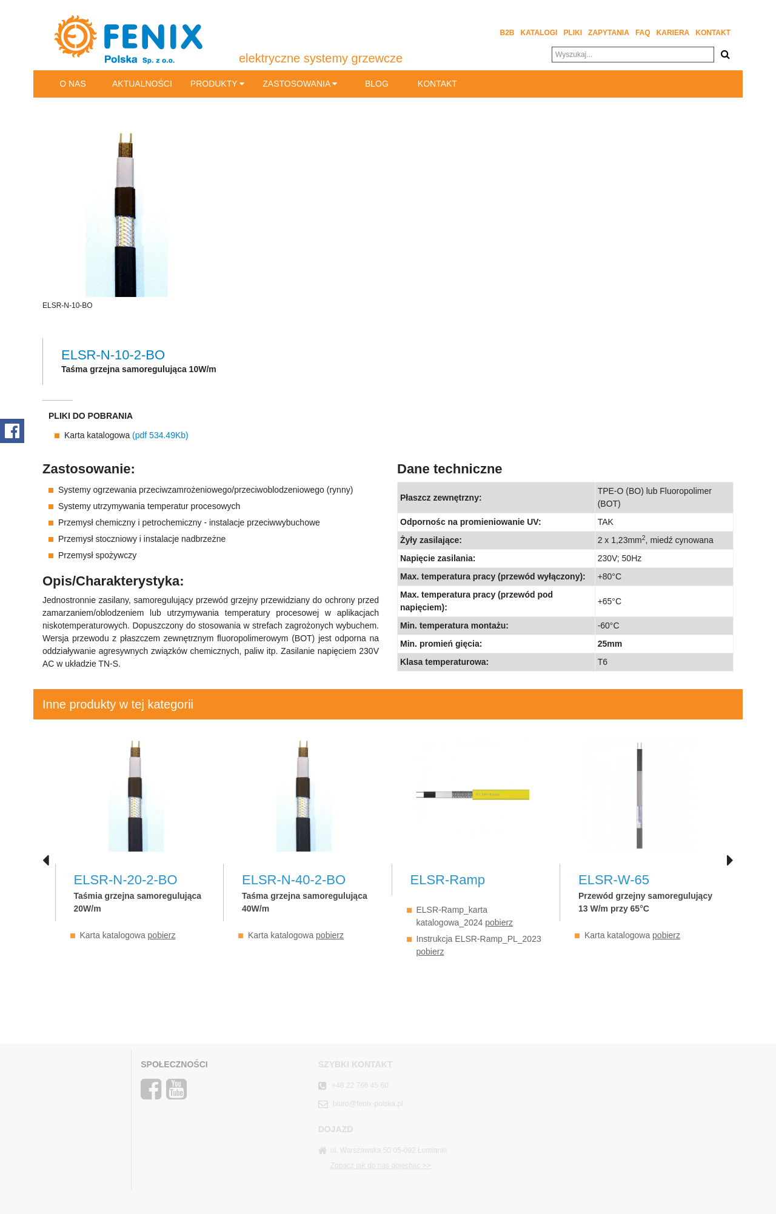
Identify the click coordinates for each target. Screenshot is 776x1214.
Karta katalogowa (126, 435)
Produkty (217, 83)
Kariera (673, 32)
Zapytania (608, 32)
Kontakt (713, 32)
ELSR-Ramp (447, 879)
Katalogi (539, 32)
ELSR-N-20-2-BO (126, 879)
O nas (72, 83)
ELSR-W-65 (613, 879)
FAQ (643, 32)
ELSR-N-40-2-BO (294, 879)
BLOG (377, 83)
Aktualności (142, 83)
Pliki (572, 32)
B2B (507, 32)
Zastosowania (300, 83)
